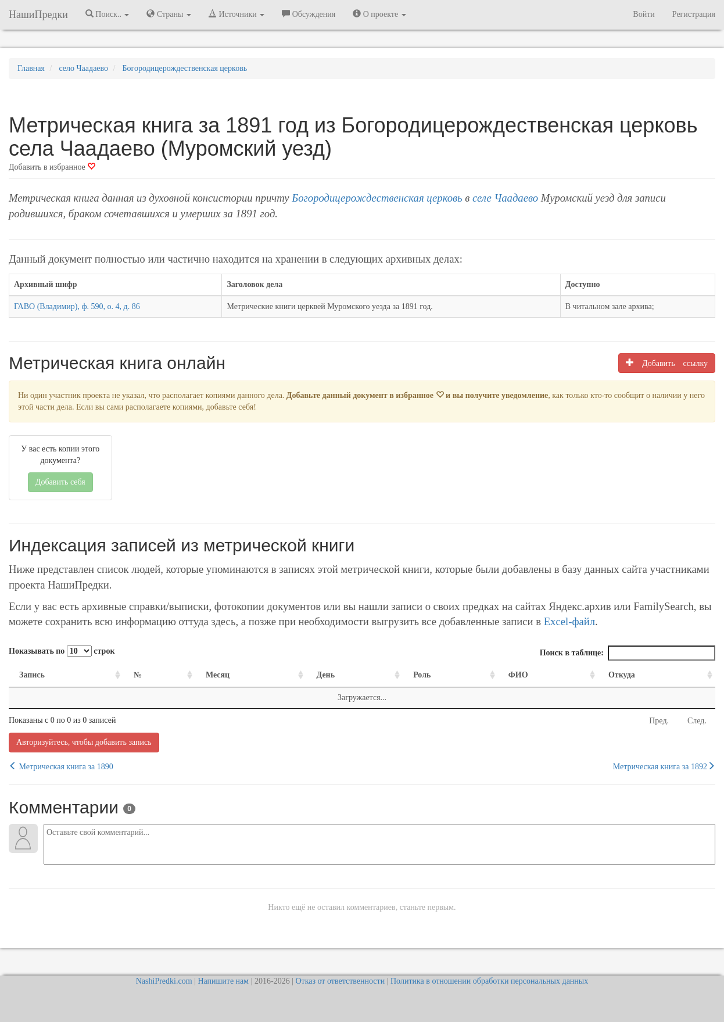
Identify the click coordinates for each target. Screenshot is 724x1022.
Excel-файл (569, 621)
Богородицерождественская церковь (377, 198)
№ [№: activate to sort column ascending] (138, 674)
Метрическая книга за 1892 (664, 766)
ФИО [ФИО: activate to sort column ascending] (518, 674)
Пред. (659, 720)
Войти (643, 14)
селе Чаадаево (505, 198)
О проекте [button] (379, 14)
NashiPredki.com (164, 981)
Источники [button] (236, 14)
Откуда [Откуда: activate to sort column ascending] (621, 674)
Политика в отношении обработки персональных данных (489, 981)
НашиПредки (38, 14)
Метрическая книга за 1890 (61, 766)
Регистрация (693, 14)
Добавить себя (60, 482)
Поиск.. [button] (107, 14)
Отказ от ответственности (340, 981)
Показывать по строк (61, 651)
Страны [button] (168, 14)
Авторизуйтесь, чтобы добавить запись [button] (84, 742)
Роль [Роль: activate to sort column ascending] (422, 674)
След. (697, 720)
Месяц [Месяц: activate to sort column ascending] (218, 674)
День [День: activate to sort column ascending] (326, 674)
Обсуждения (308, 14)
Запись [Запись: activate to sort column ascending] (32, 674)
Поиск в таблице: (627, 653)
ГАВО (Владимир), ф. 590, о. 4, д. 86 (77, 306)
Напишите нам (223, 981)
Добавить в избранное (52, 167)
